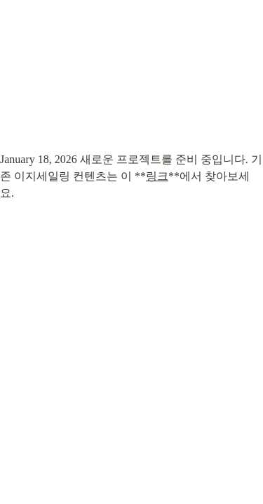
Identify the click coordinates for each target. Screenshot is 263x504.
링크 (157, 176)
